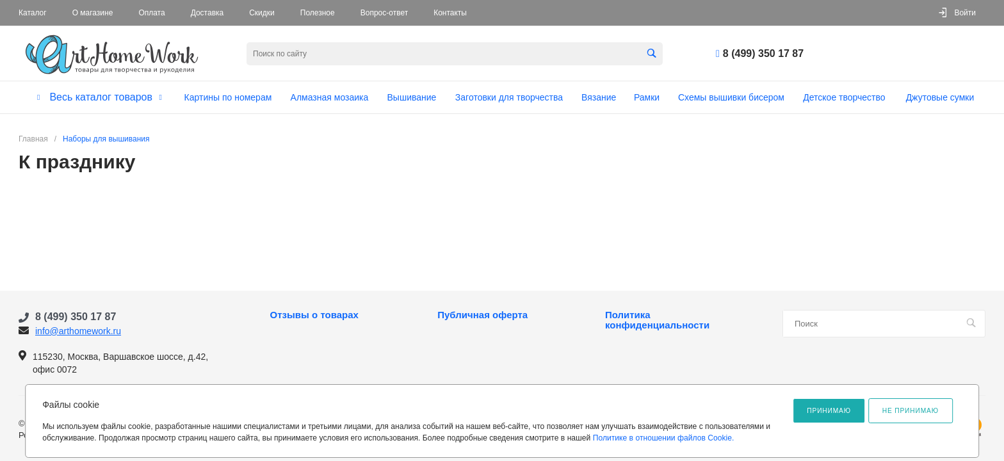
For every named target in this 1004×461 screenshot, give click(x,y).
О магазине (92, 12)
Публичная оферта (482, 315)
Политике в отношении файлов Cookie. (663, 437)
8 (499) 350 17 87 (763, 53)
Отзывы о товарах (314, 315)
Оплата (151, 12)
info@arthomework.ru (78, 331)
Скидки (262, 12)
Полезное (317, 12)
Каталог (33, 12)
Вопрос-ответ (384, 12)
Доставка (207, 12)
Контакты (450, 12)
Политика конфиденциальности (657, 320)
